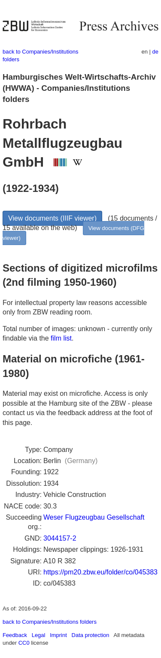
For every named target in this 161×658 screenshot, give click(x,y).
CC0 (24, 643)
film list (61, 338)
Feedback (15, 635)
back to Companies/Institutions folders (50, 622)
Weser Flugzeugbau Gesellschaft (93, 517)
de (155, 51)
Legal (39, 635)
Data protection (90, 635)
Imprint (58, 635)
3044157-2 (59, 538)
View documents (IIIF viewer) (52, 218)
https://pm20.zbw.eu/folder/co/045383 (100, 572)
